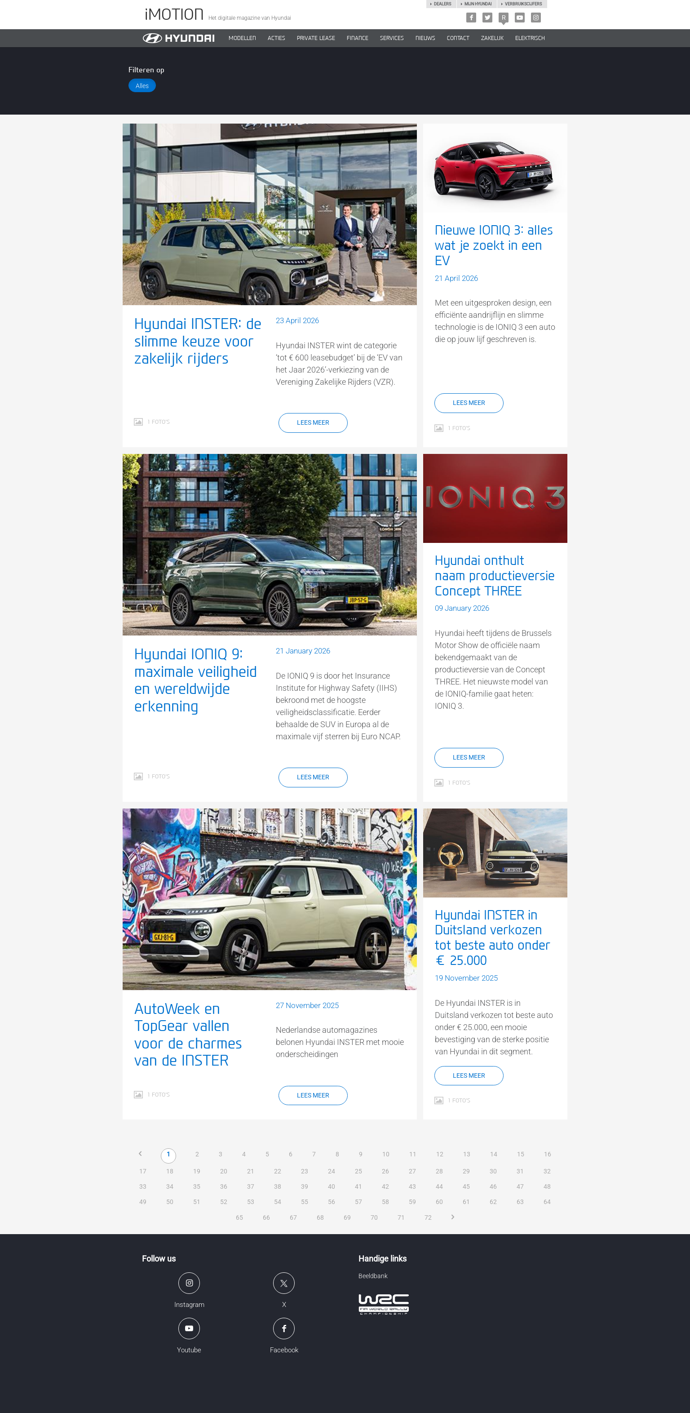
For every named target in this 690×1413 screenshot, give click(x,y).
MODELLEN (242, 38)
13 (467, 1154)
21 (250, 1171)
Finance (357, 38)
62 (493, 1201)
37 (250, 1186)
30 (493, 1171)
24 (331, 1171)
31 (520, 1171)
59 (412, 1201)
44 (439, 1186)
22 (277, 1171)
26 (385, 1171)
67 (293, 1217)
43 (412, 1186)
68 (320, 1217)
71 (401, 1217)
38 (277, 1186)
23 (304, 1171)
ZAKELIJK (492, 38)
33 (142, 1186)
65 (239, 1217)
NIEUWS (425, 38)
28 (439, 1171)
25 (358, 1171)
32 (547, 1171)
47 (520, 1186)
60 (439, 1201)
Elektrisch (530, 38)
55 (304, 1201)
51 (196, 1201)
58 (385, 1201)
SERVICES (392, 38)
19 (196, 1171)
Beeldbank (373, 1276)
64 (547, 1201)
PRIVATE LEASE (316, 38)
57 (358, 1201)
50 (169, 1201)
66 (266, 1217)
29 (466, 1171)
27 (412, 1171)
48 (547, 1186)
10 (386, 1154)
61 (466, 1201)
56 (331, 1201)
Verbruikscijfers (523, 4)
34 (169, 1186)
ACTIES (276, 38)
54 (277, 1201)
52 (223, 1201)
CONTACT (458, 38)
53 (250, 1201)
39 (304, 1186)
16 (548, 1154)
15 (521, 1154)
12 (440, 1154)
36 (223, 1186)
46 (493, 1186)
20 (223, 1171)
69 (347, 1217)
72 (428, 1217)
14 (494, 1154)
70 (374, 1217)
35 (196, 1186)
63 (520, 1201)
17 (142, 1171)
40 (331, 1186)
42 (385, 1186)
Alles (142, 85)
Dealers (442, 4)
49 (142, 1201)
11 (413, 1154)
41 (358, 1186)
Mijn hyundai (477, 4)
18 (169, 1171)
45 (466, 1186)
